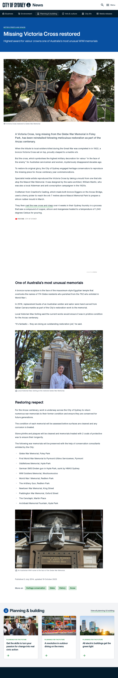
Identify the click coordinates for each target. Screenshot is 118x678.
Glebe (52, 576)
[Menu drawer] (110, 5)
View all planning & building (102, 599)
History (62, 576)
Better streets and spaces (14, 27)
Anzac (72, 576)
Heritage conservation (35, 576)
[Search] (102, 5)
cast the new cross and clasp (39, 205)
